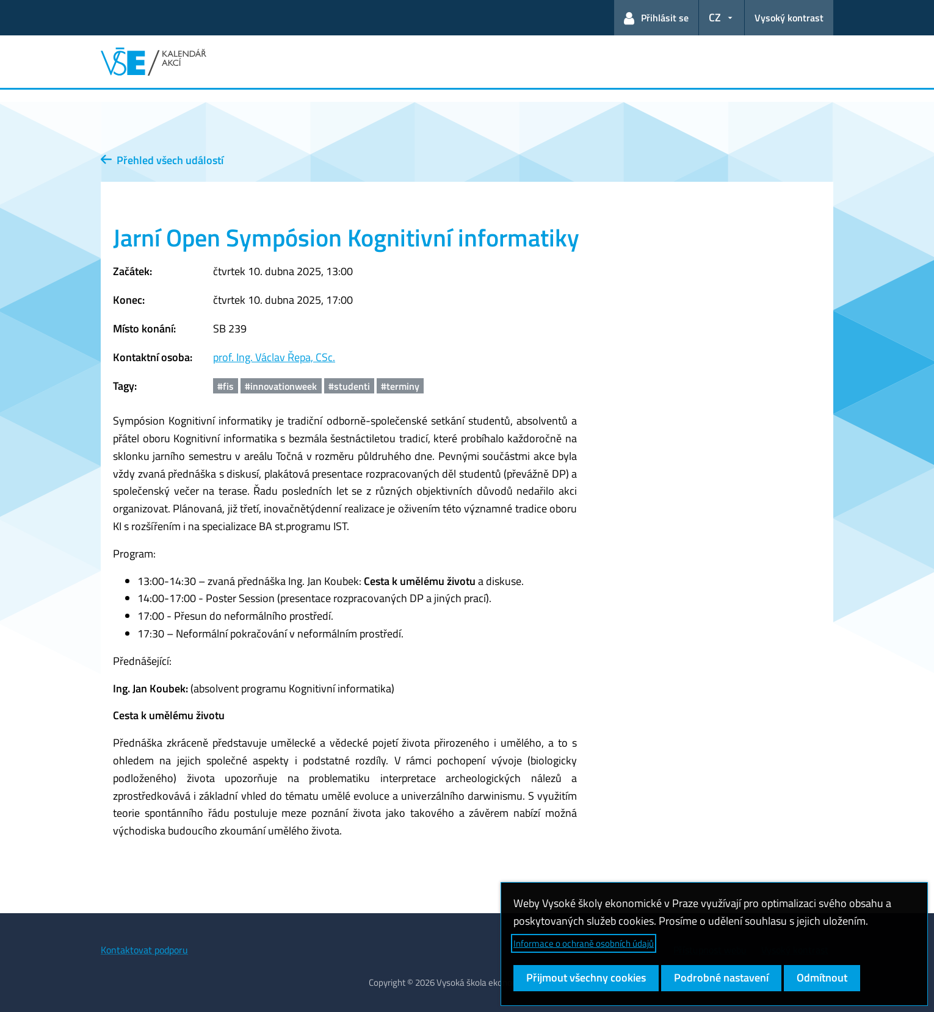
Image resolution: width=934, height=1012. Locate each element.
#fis (225, 386)
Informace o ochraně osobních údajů (583, 943)
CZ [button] (715, 17)
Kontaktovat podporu (144, 949)
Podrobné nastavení (721, 977)
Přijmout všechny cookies (586, 977)
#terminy (400, 386)
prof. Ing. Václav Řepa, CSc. (274, 357)
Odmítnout (822, 977)
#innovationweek (281, 386)
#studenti (349, 386)
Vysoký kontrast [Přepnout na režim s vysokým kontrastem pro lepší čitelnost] (789, 17)
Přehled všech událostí (162, 160)
